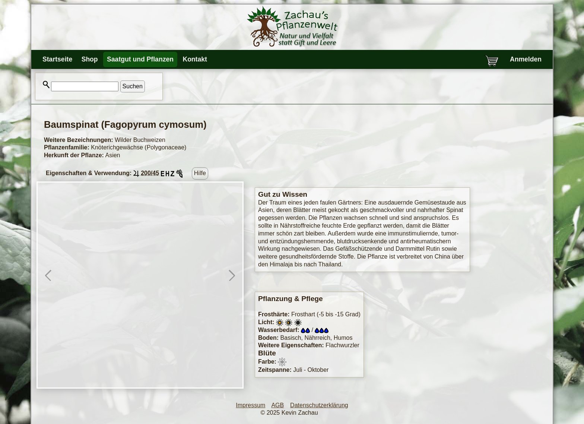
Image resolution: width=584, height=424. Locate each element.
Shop (90, 59)
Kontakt (194, 59)
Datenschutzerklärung (319, 405)
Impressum (250, 405)
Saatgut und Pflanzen (140, 59)
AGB (277, 405)
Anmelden (526, 59)
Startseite (57, 59)
